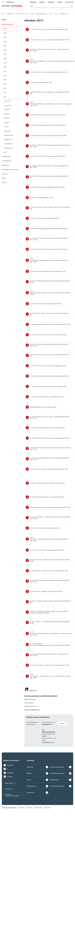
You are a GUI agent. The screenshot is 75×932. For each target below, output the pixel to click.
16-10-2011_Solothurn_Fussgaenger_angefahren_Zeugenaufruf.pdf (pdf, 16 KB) (47, 345)
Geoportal (30, 767)
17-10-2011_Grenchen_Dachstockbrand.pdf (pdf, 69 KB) (43, 303)
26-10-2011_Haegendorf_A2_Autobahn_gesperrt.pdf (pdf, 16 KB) (46, 135)
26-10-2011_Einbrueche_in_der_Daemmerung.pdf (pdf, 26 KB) (45, 156)
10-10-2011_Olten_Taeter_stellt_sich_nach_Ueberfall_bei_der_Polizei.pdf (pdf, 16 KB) (48, 448)
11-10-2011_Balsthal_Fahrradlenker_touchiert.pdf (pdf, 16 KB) (45, 427)
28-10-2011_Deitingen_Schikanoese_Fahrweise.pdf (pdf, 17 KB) (45, 114)
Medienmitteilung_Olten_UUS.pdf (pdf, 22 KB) (41, 407)
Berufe (4, 178)
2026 (5, 33)
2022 (5, 50)
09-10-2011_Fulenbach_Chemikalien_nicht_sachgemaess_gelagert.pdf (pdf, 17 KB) (47, 458)
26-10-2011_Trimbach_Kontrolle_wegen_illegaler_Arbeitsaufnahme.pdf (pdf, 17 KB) (48, 145)
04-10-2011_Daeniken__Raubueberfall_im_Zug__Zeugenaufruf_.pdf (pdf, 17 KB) (47, 654)
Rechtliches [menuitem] (21, 807)
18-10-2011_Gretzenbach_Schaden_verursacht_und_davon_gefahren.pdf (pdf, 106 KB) (48, 292)
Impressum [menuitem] (29, 807)
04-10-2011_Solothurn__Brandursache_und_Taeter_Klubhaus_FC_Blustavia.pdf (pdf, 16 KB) (48, 676)
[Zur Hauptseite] (8, 1)
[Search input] (51, 6)
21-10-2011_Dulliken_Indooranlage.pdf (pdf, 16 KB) (42, 218)
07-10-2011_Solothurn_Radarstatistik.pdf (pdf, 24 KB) (43, 528)
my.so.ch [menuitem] (69, 2)
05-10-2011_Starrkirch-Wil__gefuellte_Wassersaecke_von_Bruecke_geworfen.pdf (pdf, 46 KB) (47, 644)
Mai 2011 (6, 118)
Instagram (8, 773)
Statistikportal (31, 786)
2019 (5, 63)
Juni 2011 (6, 122)
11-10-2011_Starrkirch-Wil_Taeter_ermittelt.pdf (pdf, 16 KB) (44, 396)
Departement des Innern (22, 13)
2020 (5, 58)
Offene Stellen (10, 783)
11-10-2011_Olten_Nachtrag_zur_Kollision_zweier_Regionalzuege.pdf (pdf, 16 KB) (47, 417)
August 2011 (7, 131)
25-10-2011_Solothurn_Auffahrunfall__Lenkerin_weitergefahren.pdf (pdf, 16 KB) (47, 166)
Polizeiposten (5, 165)
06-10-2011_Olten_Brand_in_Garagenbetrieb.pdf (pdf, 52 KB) (45, 550)
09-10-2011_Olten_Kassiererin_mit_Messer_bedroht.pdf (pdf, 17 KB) (47, 469)
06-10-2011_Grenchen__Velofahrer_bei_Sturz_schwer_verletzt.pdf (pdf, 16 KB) (48, 560)
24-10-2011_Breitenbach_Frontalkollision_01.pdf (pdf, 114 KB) (45, 187)
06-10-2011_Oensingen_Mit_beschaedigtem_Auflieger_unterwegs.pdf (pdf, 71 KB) (47, 581)
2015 (5, 80)
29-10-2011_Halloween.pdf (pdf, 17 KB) (39, 82)
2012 (5, 92)
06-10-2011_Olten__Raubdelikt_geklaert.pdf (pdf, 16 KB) (44, 591)
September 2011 (8, 135)
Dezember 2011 (8, 148)
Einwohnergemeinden (57, 767)
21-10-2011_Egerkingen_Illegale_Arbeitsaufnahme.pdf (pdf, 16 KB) (46, 228)
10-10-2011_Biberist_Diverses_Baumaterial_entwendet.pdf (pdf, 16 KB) (47, 438)
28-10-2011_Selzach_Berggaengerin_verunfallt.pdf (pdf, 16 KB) (45, 125)
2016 (5, 75)
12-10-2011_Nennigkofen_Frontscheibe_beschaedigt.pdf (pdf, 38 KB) (47, 376)
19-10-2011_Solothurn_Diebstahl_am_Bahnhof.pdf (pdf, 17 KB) (45, 271)
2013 (5, 88)
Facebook (8, 765)
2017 (5, 71)
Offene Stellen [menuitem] (38, 807)
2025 (5, 37)
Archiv (51, 13)
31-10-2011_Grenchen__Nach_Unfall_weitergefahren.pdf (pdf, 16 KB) (47, 39)
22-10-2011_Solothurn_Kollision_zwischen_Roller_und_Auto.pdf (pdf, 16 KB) (48, 208)
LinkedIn (8, 776)
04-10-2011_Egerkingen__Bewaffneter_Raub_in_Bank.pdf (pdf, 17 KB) (47, 665)
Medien (29, 773)
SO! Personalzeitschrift (57, 786)
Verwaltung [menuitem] (16, 6)
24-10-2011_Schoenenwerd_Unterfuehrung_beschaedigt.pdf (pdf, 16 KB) (47, 176)
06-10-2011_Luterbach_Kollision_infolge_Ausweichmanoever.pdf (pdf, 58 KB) (48, 601)
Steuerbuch (30, 792)
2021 (5, 54)
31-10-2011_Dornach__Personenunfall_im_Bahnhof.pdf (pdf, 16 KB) (47, 29)
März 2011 (7, 109)
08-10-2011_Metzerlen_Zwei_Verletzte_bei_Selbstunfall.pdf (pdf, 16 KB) (48, 507)
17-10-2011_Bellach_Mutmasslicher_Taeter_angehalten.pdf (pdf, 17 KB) (48, 324)
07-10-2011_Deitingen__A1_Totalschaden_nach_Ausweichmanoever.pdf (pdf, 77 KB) (48, 517)
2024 (5, 41)
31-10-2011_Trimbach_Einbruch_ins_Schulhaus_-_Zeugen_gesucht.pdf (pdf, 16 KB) (47, 50)
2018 (5, 67)
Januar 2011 (7, 101)
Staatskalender (54, 780)
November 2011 (8, 144)
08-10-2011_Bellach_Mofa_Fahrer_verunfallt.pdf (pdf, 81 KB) (45, 497)
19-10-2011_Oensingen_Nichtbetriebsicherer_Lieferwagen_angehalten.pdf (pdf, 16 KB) (47, 260)
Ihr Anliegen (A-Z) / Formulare (10, 169)
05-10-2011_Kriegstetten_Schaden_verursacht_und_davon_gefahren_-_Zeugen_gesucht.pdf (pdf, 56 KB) (47, 612)
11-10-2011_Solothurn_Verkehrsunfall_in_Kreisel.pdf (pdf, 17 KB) (46, 386)
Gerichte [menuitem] (42, 2)
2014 (5, 84)
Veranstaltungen (6, 161)
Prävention (5, 174)
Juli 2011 (6, 126)
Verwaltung (10, 13)
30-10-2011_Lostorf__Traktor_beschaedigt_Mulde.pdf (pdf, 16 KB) (46, 72)
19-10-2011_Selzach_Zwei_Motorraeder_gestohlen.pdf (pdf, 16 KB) (46, 249)
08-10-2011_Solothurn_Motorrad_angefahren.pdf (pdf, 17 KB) (45, 483)
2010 (5, 152)
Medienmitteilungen (41, 13)
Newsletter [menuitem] (47, 807)
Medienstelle (6, 156)
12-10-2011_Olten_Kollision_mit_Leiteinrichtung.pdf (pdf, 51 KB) (46, 365)
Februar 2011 (8, 105)
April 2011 (7, 114)
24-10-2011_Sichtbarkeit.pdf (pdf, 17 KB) (39, 197)
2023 (5, 46)
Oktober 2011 (63, 13)
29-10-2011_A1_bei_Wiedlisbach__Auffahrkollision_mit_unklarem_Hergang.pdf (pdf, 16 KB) (48, 104)
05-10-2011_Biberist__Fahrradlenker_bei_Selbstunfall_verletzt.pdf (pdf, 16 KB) (48, 622)
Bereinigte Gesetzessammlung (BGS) (14, 795)
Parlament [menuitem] (51, 2)
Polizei (32, 13)
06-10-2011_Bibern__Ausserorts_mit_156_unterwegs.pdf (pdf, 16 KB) (47, 570)
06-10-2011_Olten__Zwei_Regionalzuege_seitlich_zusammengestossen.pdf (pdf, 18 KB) (47, 539)
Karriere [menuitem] (59, 2)
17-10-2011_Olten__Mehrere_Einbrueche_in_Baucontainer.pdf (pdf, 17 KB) (47, 314)
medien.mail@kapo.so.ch (32, 710)
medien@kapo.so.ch (48, 742)
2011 (56, 13)
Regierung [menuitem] (33, 2)
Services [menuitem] (6, 6)
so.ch (3, 13)
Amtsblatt (9, 789)
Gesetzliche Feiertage (56, 773)
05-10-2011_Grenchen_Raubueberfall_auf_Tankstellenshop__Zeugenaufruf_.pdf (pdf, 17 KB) (49, 633)
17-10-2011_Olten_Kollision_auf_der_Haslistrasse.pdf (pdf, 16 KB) (46, 334)
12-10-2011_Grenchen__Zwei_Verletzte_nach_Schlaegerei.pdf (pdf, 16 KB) (47, 355)
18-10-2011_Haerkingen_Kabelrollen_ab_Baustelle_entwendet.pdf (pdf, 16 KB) (48, 281)
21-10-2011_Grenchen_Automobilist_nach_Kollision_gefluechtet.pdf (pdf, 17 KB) (47, 239)
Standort (62, 723)
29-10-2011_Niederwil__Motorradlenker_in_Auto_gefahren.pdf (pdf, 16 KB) (48, 92)
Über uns (4, 182)
